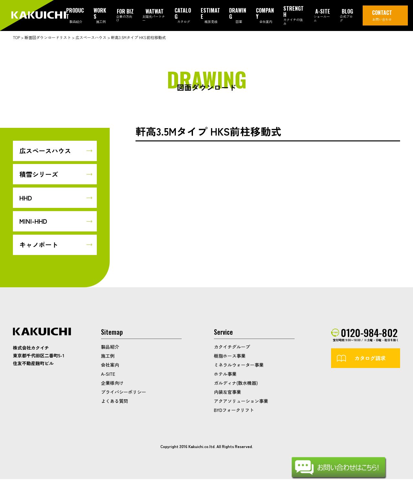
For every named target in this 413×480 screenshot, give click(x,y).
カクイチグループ (232, 347)
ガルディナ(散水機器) (236, 384)
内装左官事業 (227, 393)
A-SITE (108, 375)
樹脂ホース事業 (230, 356)
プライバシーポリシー (123, 393)
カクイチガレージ (38, 16)
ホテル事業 (225, 375)
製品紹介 (110, 347)
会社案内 (110, 366)
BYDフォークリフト (234, 411)
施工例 (108, 356)
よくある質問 (114, 402)
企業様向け (112, 384)
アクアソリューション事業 (241, 402)
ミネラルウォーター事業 (239, 366)
